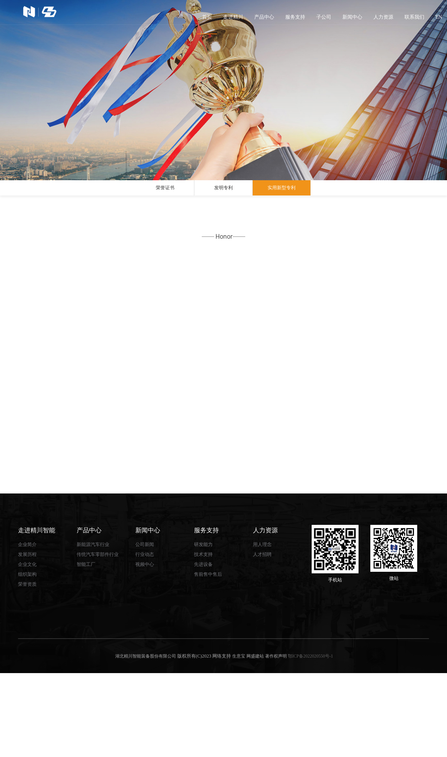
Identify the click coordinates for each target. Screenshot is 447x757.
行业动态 (144, 638)
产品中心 (264, 17)
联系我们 (414, 17)
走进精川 (233, 17)
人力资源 (383, 17)
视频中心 (144, 648)
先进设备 (203, 648)
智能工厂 (86, 648)
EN (439, 17)
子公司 (323, 17)
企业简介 (27, 628)
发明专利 (223, 191)
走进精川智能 (36, 613)
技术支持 (203, 638)
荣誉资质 (27, 668)
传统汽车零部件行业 (98, 638)
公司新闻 (144, 628)
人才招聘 (262, 638)
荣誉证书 (165, 191)
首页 (207, 24)
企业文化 (27, 648)
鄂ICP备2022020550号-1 (310, 740)
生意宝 (238, 740)
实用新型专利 (281, 191)
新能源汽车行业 (93, 628)
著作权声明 (276, 740)
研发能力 (203, 628)
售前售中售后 (208, 658)
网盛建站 (255, 740)
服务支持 (295, 17)
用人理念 (262, 628)
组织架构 (27, 658)
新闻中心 (352, 17)
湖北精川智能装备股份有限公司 (145, 740)
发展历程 (27, 638)
